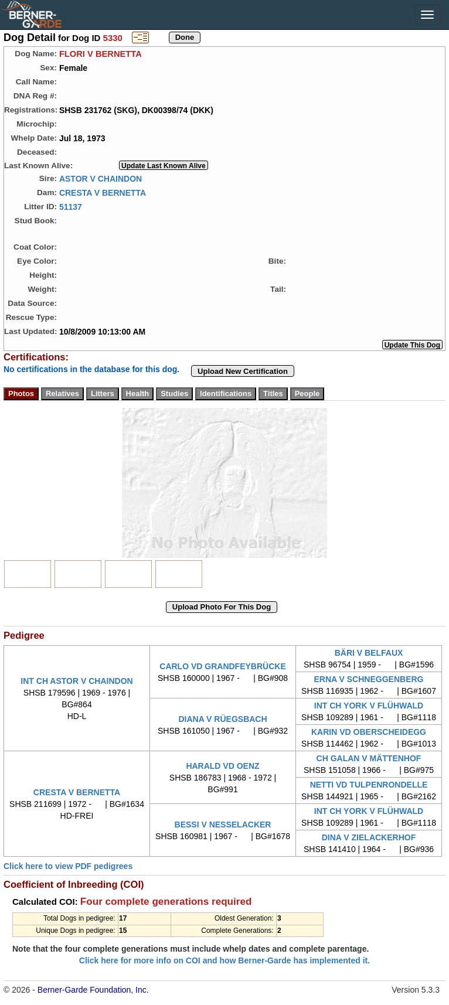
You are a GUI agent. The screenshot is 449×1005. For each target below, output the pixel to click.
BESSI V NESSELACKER (223, 824)
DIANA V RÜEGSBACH (222, 719)
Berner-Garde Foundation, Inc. (93, 989)
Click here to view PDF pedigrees (68, 866)
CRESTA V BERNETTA (102, 192)
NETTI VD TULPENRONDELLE (369, 784)
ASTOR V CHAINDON (100, 178)
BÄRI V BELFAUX (369, 652)
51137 (70, 206)
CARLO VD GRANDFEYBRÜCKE (222, 666)
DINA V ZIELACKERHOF (369, 837)
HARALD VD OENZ (222, 766)
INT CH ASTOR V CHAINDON (76, 681)
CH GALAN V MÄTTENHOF (369, 758)
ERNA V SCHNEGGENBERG (369, 679)
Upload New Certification (243, 371)
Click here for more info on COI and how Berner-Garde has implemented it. (224, 960)
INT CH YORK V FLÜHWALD (368, 705)
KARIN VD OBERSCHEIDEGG (368, 732)
